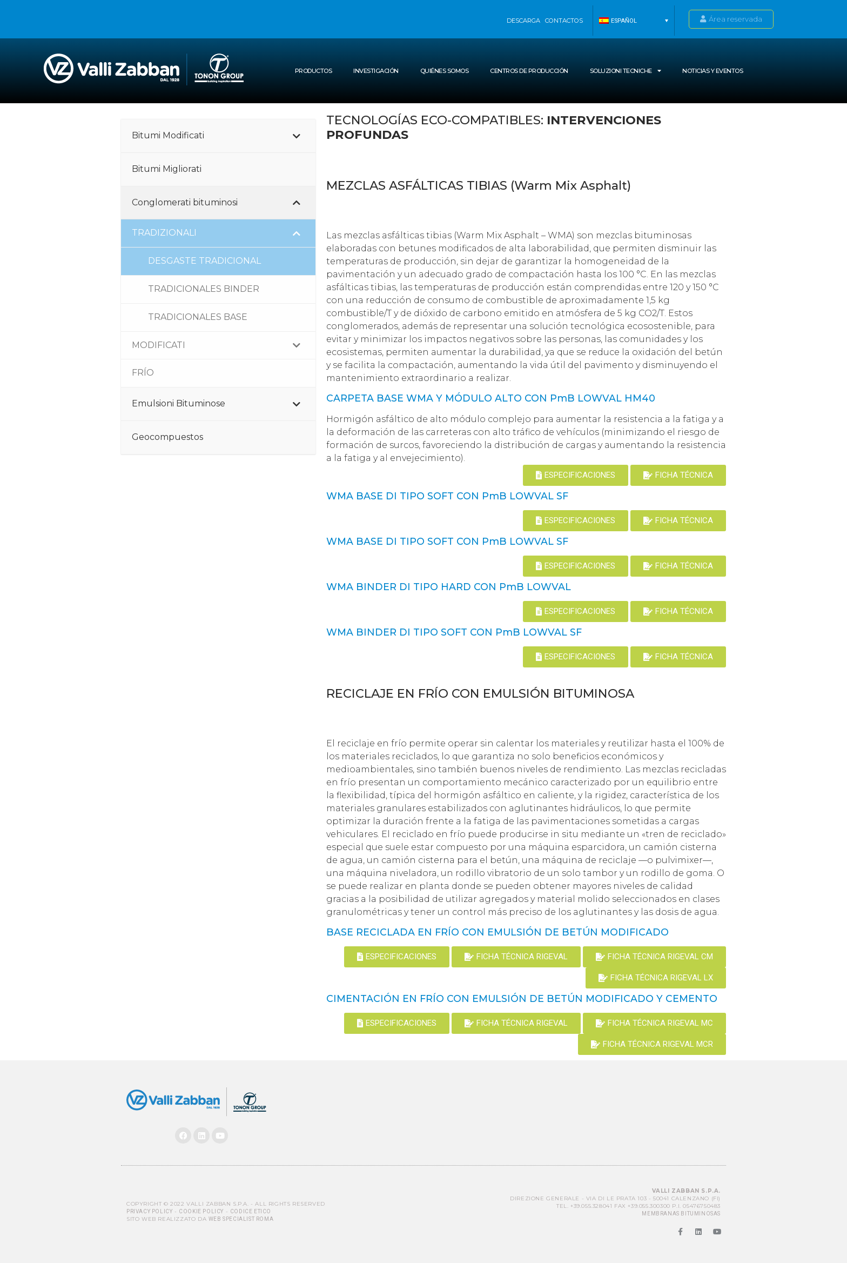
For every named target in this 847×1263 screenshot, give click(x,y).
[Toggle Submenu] (296, 135)
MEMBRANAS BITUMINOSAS (681, 1214)
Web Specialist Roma (241, 1219)
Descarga (523, 20)
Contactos (564, 20)
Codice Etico (250, 1211)
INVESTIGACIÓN (376, 71)
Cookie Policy (201, 1211)
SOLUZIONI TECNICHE (625, 70)
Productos (313, 71)
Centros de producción (529, 71)
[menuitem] (633, 20)
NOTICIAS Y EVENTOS (712, 71)
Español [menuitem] (624, 20)
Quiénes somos (444, 71)
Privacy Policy (149, 1211)
